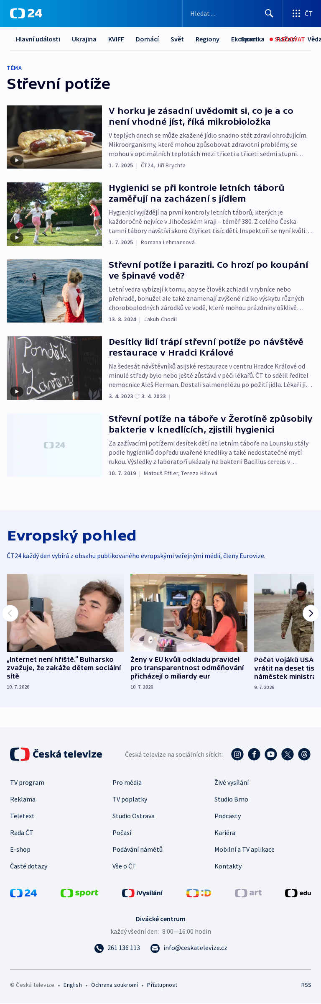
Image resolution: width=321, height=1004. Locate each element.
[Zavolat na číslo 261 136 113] (117, 948)
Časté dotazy (28, 867)
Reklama (23, 800)
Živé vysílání (231, 783)
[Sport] (249, 39)
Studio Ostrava (133, 816)
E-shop (20, 850)
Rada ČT (21, 833)
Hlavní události (38, 39)
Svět (177, 39)
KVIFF (116, 39)
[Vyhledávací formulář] (233, 13)
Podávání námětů (137, 850)
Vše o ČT (124, 867)
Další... (205, 39)
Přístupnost (162, 985)
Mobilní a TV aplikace (244, 850)
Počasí (121, 833)
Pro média (127, 783)
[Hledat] (269, 13)
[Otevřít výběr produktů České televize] (302, 13)
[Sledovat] (287, 39)
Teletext (22, 816)
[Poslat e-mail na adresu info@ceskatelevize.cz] (188, 948)
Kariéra (224, 833)
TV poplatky (129, 800)
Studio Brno (231, 800)
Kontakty (228, 867)
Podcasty (227, 816)
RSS (306, 985)
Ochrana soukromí (114, 985)
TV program (27, 783)
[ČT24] (26, 13)
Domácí (147, 39)
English (73, 985)
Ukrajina (84, 39)
